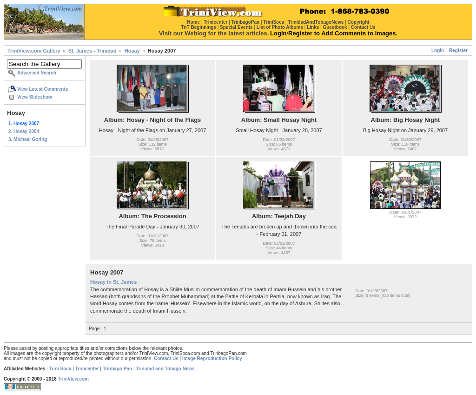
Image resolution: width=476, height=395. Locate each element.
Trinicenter (87, 368)
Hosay (132, 51)
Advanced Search (36, 72)
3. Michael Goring (27, 139)
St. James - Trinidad (92, 51)
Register (458, 50)
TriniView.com (73, 379)
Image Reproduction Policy (212, 358)
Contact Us (166, 358)
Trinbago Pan (117, 368)
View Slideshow (34, 97)
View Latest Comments (42, 89)
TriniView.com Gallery (33, 51)
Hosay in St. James (113, 282)
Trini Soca (60, 368)
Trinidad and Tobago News (165, 368)
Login (437, 50)
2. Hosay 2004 (23, 131)
